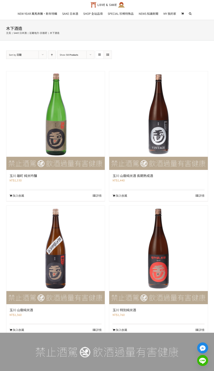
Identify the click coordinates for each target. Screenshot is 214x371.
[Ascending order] (52, 55)
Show (69, 54)
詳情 (99, 195)
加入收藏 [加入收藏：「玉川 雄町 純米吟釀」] (18, 195)
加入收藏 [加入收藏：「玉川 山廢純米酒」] (18, 330)
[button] (190, 13)
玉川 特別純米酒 (124, 309)
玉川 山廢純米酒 (21, 309)
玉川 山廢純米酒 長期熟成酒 (133, 175)
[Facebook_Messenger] (202, 347)
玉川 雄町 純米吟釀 (23, 175)
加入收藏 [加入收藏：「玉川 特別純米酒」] (121, 330)
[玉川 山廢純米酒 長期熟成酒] (158, 120)
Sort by (15, 54)
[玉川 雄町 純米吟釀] (55, 120)
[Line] (202, 360)
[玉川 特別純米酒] (158, 255)
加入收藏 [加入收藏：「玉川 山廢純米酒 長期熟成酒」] (121, 195)
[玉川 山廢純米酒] (55, 255)
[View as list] (108, 55)
